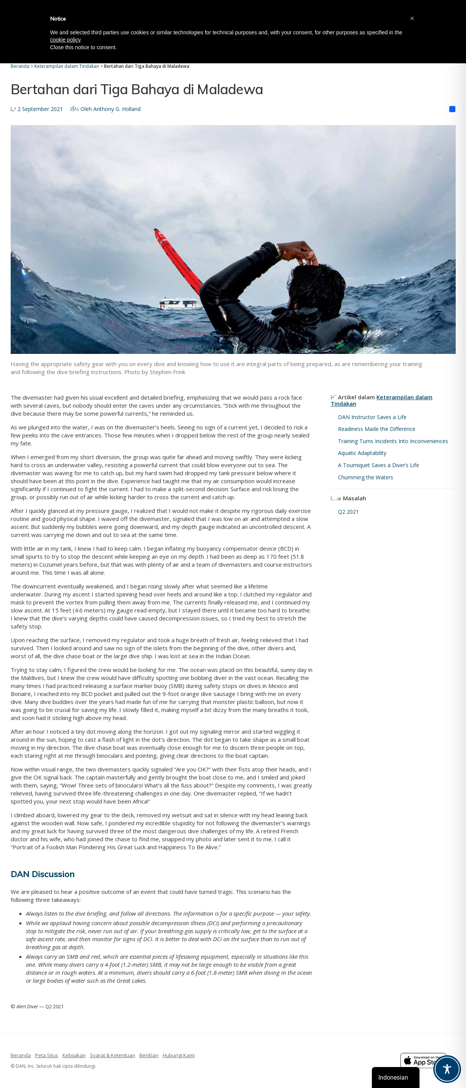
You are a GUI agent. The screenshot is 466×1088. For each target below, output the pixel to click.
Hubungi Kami (179, 1055)
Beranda (21, 1055)
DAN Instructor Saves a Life (372, 417)
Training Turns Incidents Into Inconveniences (393, 441)
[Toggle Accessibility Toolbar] (447, 1069)
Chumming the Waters (365, 477)
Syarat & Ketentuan (112, 1055)
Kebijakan (74, 1055)
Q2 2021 (348, 511)
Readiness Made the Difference (376, 428)
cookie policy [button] (65, 40)
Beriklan (149, 1055)
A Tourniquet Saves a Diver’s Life (378, 465)
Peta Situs (46, 1055)
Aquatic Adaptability (362, 452)
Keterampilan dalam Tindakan (382, 400)
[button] (412, 18)
